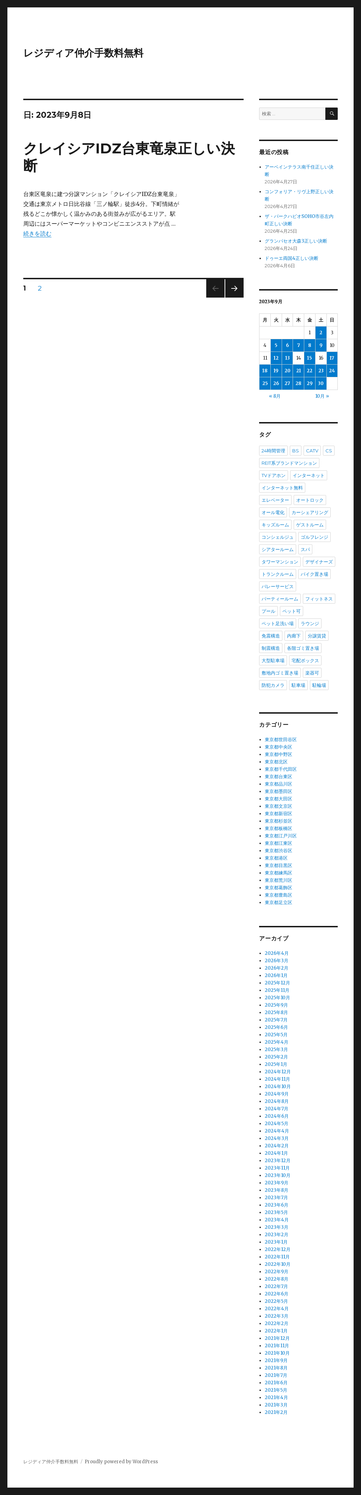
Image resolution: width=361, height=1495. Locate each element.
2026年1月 (276, 975)
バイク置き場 (314, 574)
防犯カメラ (273, 685)
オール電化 (273, 512)
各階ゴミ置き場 (303, 648)
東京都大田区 (278, 799)
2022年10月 (277, 1264)
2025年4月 (276, 1042)
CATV (312, 450)
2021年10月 (277, 1353)
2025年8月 (276, 1012)
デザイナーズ (319, 562)
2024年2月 (277, 1146)
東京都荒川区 (278, 880)
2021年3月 (276, 1405)
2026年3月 (276, 961)
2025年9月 (276, 1005)
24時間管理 (273, 450)
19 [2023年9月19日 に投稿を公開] (276, 371)
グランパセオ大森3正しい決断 (296, 241)
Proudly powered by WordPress (121, 1462)
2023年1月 (276, 1242)
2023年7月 (276, 1198)
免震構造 (271, 636)
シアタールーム (278, 549)
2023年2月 (276, 1235)
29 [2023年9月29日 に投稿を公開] (310, 383)
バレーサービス (278, 586)
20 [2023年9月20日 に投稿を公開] (287, 371)
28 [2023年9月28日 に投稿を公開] (298, 383)
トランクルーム (278, 574)
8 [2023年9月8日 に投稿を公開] (309, 345)
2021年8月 (276, 1368)
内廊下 (294, 636)
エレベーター (275, 500)
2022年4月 (277, 1309)
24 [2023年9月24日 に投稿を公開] (332, 371)
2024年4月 (277, 1131)
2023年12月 (277, 1161)
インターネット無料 (282, 487)
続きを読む (37, 233)
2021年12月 (277, 1338)
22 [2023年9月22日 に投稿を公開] (309, 371)
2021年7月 (276, 1375)
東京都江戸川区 (281, 836)
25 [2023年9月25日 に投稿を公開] (265, 383)
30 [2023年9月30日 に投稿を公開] (321, 383)
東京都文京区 (278, 806)
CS (328, 450)
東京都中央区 (278, 747)
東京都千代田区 (281, 769)
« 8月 (275, 396)
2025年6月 (276, 1027)
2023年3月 (276, 1227)
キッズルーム (275, 524)
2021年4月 (276, 1398)
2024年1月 (276, 1153)
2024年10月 (278, 1087)
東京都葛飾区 (278, 888)
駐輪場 (319, 685)
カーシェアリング (310, 512)
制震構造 (271, 648)
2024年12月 (278, 1072)
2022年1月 (276, 1331)
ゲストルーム (310, 524)
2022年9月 (276, 1272)
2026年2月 (276, 968)
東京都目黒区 (278, 865)
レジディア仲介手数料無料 (83, 53)
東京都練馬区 (278, 873)
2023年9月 (276, 1183)
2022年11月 (277, 1257)
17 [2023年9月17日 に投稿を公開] (332, 358)
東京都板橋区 (278, 828)
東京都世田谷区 (281, 740)
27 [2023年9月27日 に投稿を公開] (287, 383)
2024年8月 (277, 1101)
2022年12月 (277, 1249)
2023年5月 (276, 1212)
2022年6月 (276, 1294)
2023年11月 (277, 1168)
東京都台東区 (278, 777)
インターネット (309, 475)
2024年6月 (277, 1116)
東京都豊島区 (278, 895)
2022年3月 (276, 1316)
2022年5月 (276, 1301)
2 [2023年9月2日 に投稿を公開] (320, 333)
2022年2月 (276, 1323)
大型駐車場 (273, 660)
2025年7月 (276, 1020)
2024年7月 (276, 1109)
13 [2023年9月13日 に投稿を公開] (287, 358)
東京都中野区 (278, 754)
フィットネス (319, 599)
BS (295, 450)
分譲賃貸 (317, 636)
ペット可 (291, 611)
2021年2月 (276, 1412)
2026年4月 (277, 953)
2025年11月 (277, 990)
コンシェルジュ (278, 537)
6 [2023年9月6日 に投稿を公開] (287, 345)
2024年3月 (277, 1138)
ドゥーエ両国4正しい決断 (291, 258)
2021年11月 (277, 1346)
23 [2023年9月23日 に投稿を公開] (321, 371)
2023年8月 (276, 1190)
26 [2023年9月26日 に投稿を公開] (276, 383)
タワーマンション (280, 562)
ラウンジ (310, 623)
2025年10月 (277, 998)
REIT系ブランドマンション (289, 463)
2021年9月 (276, 1360)
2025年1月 (276, 1064)
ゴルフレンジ (314, 537)
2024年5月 (276, 1124)
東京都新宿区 (278, 814)
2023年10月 (277, 1175)
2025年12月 (277, 983)
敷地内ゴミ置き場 (280, 673)
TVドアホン (274, 475)
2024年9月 (277, 1094)
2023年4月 (277, 1220)
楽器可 (312, 673)
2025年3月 (276, 1049)
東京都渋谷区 (278, 851)
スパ (305, 549)
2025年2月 (276, 1057)
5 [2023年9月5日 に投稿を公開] (276, 345)
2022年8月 (276, 1279)
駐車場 (298, 685)
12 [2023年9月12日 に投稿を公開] (276, 358)
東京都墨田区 (278, 791)
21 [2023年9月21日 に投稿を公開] (298, 371)
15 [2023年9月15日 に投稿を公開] (309, 358)
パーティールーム (280, 599)
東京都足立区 (278, 902)
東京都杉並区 (278, 821)
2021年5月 (276, 1390)
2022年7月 (276, 1286)
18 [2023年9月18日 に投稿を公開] (265, 371)
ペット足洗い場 (278, 623)
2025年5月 (276, 1035)
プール (268, 611)
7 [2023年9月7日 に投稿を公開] (298, 345)
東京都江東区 (278, 843)
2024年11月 (277, 1079)
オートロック (310, 500)
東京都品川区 (278, 784)
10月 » (322, 396)
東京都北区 (276, 762)
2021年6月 (276, 1383)
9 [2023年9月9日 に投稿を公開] (321, 345)
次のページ (232, 297)
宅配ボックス (305, 660)
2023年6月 (276, 1205)
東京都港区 (276, 858)
